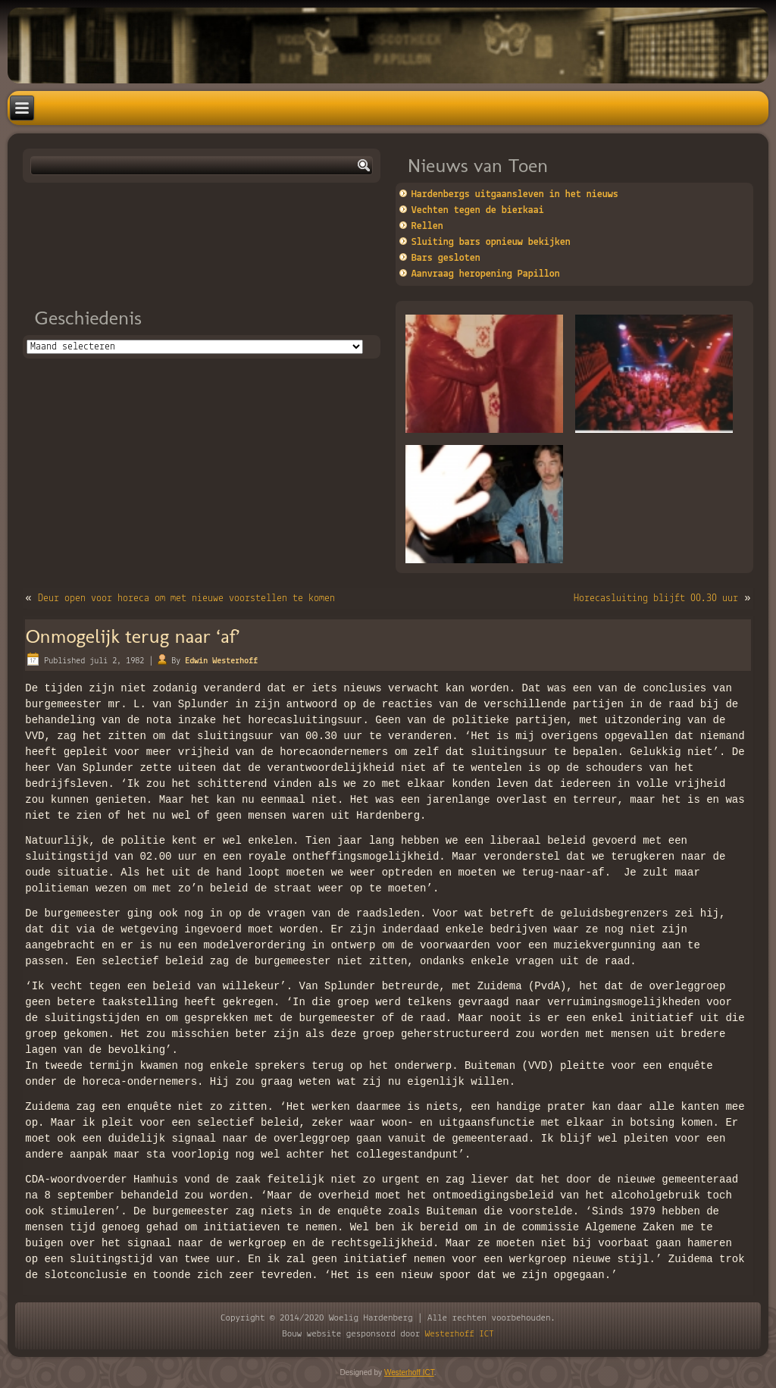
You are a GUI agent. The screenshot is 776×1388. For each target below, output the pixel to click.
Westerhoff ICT (459, 1334)
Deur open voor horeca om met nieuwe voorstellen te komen (186, 598)
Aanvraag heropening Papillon (485, 274)
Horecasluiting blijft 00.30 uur (656, 598)
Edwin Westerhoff (221, 661)
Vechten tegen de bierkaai (477, 210)
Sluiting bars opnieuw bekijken (491, 242)
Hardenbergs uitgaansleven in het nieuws (514, 194)
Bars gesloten (445, 258)
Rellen (427, 226)
